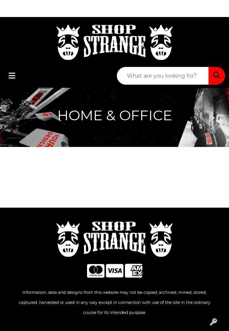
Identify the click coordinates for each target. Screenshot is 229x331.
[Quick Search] (163, 76)
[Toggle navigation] (12, 75)
